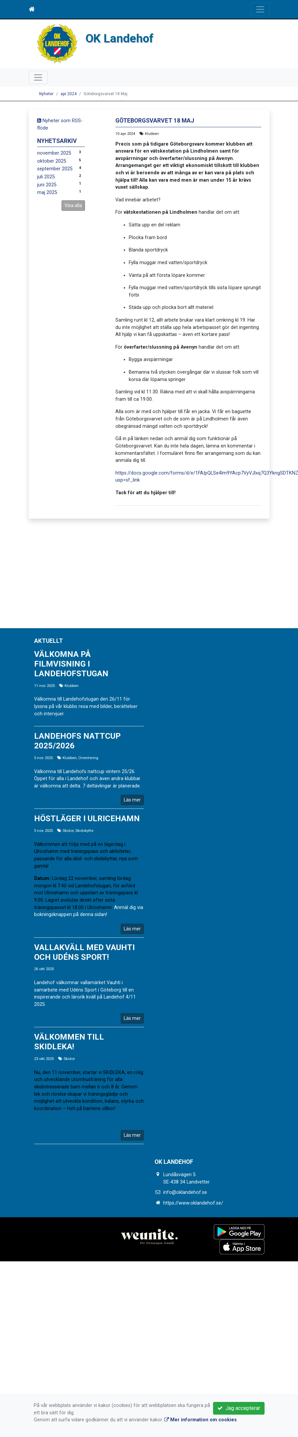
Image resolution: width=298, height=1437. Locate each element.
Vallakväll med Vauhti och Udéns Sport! (84, 952)
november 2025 (54, 153)
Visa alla (73, 205)
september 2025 (55, 169)
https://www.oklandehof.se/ (193, 1203)
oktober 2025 (51, 161)
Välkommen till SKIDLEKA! (69, 1041)
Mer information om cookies (200, 1420)
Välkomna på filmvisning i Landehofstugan (71, 664)
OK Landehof (120, 38)
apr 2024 (69, 94)
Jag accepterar (238, 1408)
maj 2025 (47, 192)
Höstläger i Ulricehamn (87, 818)
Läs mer (132, 799)
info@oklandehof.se (185, 1192)
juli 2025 (46, 177)
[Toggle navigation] (260, 9)
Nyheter (46, 94)
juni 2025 (47, 185)
